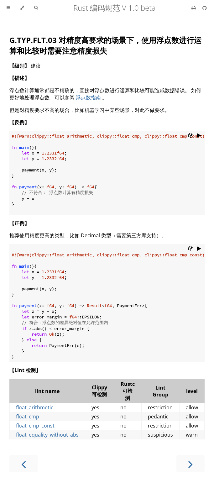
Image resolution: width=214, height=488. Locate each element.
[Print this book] (194, 7)
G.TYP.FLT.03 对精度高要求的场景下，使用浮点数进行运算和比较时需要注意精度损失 (105, 45)
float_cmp (27, 416)
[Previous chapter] (23, 463)
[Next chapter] (190, 463)
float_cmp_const (35, 425)
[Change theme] (22, 8)
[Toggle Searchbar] (36, 8)
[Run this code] (199, 136)
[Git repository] (204, 7)
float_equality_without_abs (47, 434)
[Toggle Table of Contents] (8, 8)
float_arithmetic (34, 407)
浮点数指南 (88, 97)
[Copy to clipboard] (190, 136)
